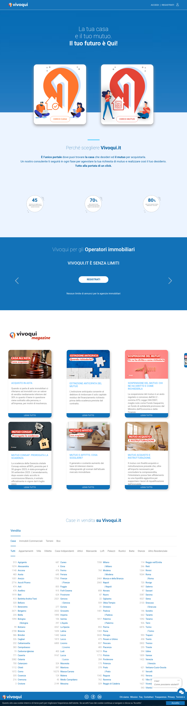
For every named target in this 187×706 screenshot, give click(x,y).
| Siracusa (151, 607)
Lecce (63, 635)
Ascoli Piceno (24, 582)
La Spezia (64, 627)
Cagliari (21, 639)
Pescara (106, 643)
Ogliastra (107, 599)
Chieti (20, 667)
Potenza (107, 663)
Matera (63, 675)
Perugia (106, 635)
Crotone (21, 683)
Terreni (49, 541)
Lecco (63, 639)
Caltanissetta (24, 643)
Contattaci (149, 697)
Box (59, 541)
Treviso (149, 643)
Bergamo (22, 611)
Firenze (63, 578)
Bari (20, 595)
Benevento (23, 607)
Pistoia (106, 655)
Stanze (141, 551)
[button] (16, 281)
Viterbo (149, 688)
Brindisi (21, 635)
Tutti (13, 551)
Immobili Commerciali (30, 541)
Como (20, 671)
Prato (105, 667)
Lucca (63, 655)
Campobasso (24, 647)
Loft (102, 551)
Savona (149, 595)
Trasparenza (161, 697)
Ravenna (107, 679)
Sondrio (149, 611)
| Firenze (65, 582)
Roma (148, 574)
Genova (63, 599)
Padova (106, 611)
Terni (148, 623)
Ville (38, 551)
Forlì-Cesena (66, 590)
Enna (62, 566)
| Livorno (65, 647)
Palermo (107, 619)
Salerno (149, 586)
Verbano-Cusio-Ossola (156, 667)
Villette (48, 551)
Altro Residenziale (157, 551)
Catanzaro (22, 663)
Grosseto (64, 611)
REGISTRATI (93, 279)
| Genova (65, 603)
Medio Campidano (68, 679)
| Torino (150, 631)
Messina (64, 683)
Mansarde (91, 551)
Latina (63, 631)
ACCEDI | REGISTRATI (165, 5)
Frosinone (65, 595)
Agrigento (22, 562)
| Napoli (107, 586)
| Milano (107, 566)
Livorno (63, 643)
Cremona (22, 679)
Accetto (175, 703)
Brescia (21, 631)
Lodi (62, 651)
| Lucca (64, 659)
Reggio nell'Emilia (154, 562)
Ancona (21, 570)
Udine (148, 651)
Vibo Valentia (152, 679)
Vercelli (149, 671)
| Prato (107, 671)
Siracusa (150, 603)
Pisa (105, 651)
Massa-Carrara (67, 671)
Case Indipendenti (64, 551)
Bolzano (21, 627)
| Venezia (150, 663)
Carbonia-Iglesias (26, 651)
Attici (80, 551)
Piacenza (107, 647)
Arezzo (21, 578)
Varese (149, 655)
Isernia (63, 619)
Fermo (63, 570)
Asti (19, 586)
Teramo (149, 619)
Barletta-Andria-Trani (27, 599)
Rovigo (149, 582)
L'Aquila (64, 623)
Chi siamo (124, 697)
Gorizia (63, 607)
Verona (149, 675)
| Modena (108, 574)
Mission (134, 697)
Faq (140, 697)
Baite (131, 551)
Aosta (20, 574)
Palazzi (111, 551)
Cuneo (63, 562)
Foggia (63, 586)
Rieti (148, 566)
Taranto (149, 615)
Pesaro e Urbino (110, 639)
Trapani (149, 635)
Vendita (16, 530)
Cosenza (22, 675)
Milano (106, 562)
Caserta (21, 655)
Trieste (149, 647)
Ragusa (106, 675)
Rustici (122, 551)
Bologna (21, 619)
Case (13, 541)
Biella (20, 615)
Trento (149, 639)
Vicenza (149, 683)
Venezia (149, 659)
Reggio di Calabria (111, 683)
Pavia (105, 631)
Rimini (148, 570)
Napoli (106, 582)
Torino (149, 627)
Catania (21, 659)
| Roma (150, 578)
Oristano (107, 607)
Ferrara (63, 574)
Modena (107, 570)
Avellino (21, 590)
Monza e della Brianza (113, 578)
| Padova (108, 615)
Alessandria (23, 566)
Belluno (21, 603)
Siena (148, 599)
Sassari (149, 590)
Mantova (64, 667)
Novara (106, 590)
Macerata (64, 663)
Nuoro (106, 595)
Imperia (63, 615)
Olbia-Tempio (109, 603)
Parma (106, 627)
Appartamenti (26, 551)
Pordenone (108, 659)
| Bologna (23, 623)
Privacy (171, 697)
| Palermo (108, 623)
